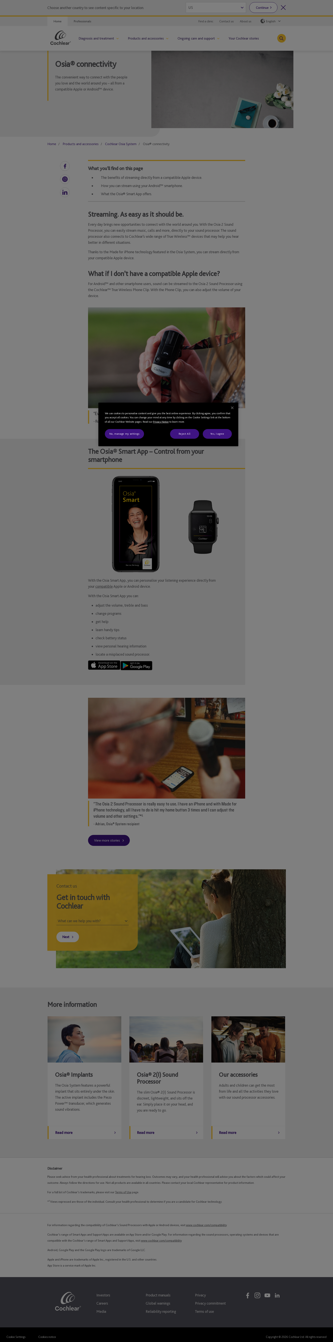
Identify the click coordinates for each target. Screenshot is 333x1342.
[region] (168, 424)
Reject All (185, 433)
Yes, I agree (217, 433)
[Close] (232, 408)
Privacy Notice (161, 421)
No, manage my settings (124, 433)
